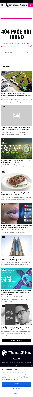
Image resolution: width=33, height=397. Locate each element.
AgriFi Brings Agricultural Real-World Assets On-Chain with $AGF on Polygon (16, 161)
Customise (16, 388)
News (3, 72)
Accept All (16, 383)
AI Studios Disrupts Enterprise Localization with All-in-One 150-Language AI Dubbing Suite (16, 226)
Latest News (5, 66)
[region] (16, 382)
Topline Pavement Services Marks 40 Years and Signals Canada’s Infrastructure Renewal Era (16, 129)
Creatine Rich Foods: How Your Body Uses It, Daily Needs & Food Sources (15, 194)
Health (3, 171)
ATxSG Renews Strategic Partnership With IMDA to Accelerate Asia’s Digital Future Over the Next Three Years (16, 292)
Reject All (16, 393)
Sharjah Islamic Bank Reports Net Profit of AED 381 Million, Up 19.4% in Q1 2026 (16, 259)
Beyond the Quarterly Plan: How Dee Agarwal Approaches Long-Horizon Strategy (15, 328)
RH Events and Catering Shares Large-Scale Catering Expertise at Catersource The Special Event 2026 (16, 95)
